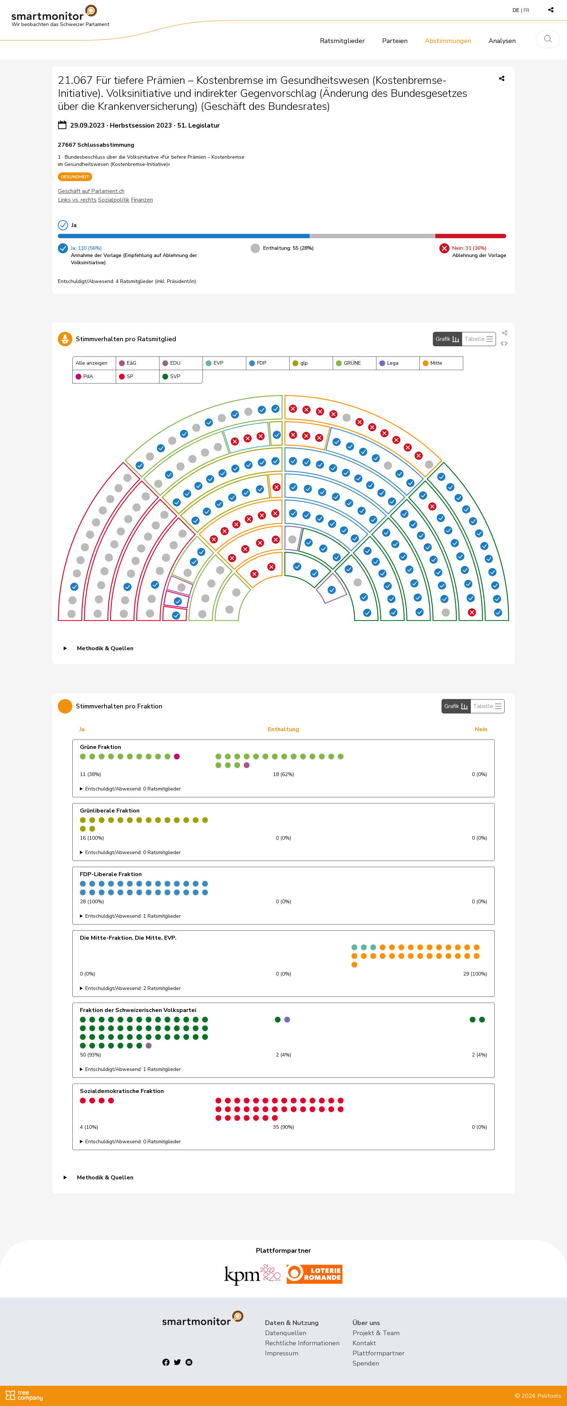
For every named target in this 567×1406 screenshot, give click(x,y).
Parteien (395, 41)
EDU (171, 363)
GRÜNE (348, 363)
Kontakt (364, 1343)
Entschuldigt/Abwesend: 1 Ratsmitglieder (133, 916)
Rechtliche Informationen (302, 1343)
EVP (214, 363)
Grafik (447, 339)
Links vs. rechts (77, 200)
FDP (257, 363)
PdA (84, 376)
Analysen (502, 41)
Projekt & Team (376, 1333)
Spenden (366, 1363)
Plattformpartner (379, 1353)
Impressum (281, 1353)
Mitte (432, 363)
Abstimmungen (448, 41)
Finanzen (142, 200)
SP (126, 376)
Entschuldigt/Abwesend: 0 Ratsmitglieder (133, 788)
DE (516, 10)
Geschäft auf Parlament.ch (91, 191)
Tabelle (478, 339)
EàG (127, 363)
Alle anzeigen (91, 363)
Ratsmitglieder (342, 41)
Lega (388, 363)
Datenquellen (285, 1333)
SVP (171, 376)
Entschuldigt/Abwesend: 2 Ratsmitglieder (133, 988)
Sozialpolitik (113, 200)
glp (300, 363)
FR (526, 10)
